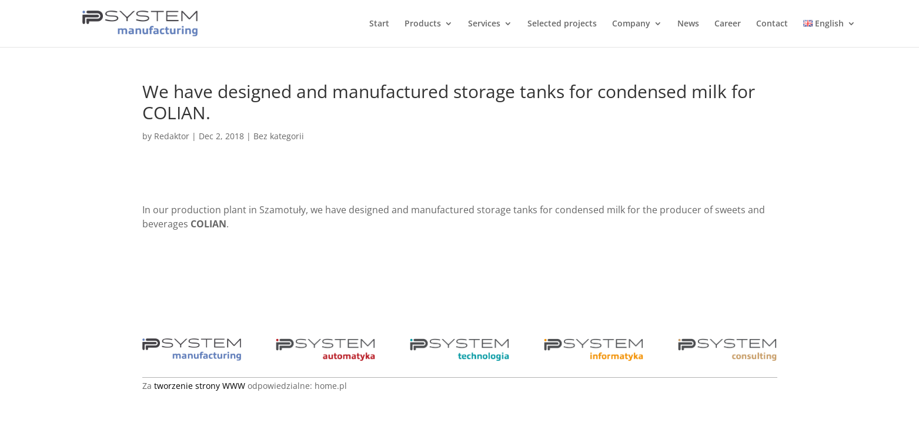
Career (727, 24)
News (688, 24)
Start (379, 24)
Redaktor (171, 136)
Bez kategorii (278, 136)
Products (423, 24)
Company (631, 24)
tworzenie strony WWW (199, 385)
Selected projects (562, 24)
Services (484, 24)
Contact (772, 24)
